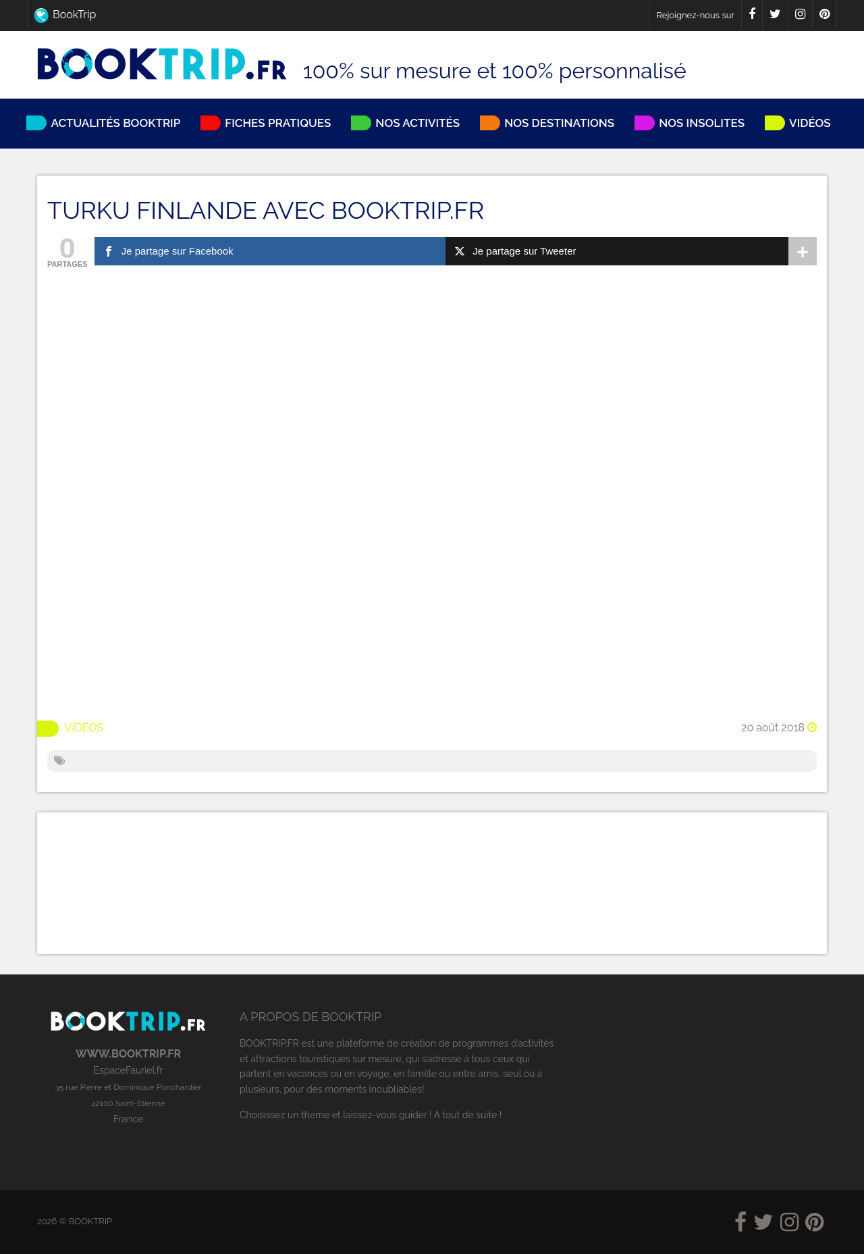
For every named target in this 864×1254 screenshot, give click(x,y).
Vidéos (84, 727)
